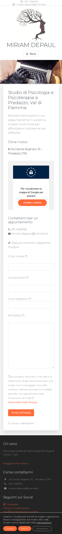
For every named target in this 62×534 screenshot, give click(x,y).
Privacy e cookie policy (16, 508)
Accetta (10, 528)
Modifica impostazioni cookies (20, 511)
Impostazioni (42, 528)
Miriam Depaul (31, 44)
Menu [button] (33, 53)
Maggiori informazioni (15, 463)
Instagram (11, 504)
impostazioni (44, 522)
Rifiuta (24, 528)
